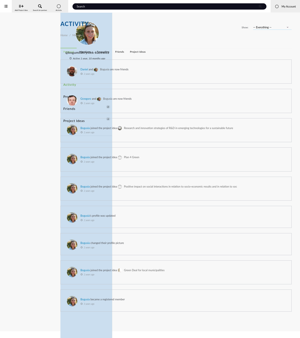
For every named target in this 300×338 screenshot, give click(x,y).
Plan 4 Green (192, 163)
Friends (86, 98)
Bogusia (165, 69)
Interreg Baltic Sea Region (17, 328)
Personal (129, 51)
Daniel (145, 69)
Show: (245, 27)
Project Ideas (86, 106)
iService (12, 332)
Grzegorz (146, 98)
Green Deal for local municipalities (204, 282)
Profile (68, 90)
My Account (285, 6)
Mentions (145, 51)
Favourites (163, 51)
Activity (69, 83)
